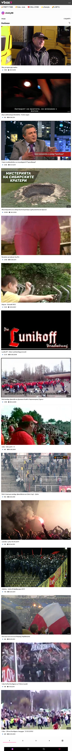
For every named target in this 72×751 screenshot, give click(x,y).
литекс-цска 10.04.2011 (10, 541)
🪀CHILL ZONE (33, 7)
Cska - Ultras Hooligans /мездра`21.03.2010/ (17, 731)
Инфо (4, 19)
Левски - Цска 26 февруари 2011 (13, 589)
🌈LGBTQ (56, 7)
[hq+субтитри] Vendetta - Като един (15, 115)
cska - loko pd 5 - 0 (8, 447)
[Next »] (62, 741)
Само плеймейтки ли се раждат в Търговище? (19, 162)
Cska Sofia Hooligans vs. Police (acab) (15, 684)
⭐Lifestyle (45, 7)
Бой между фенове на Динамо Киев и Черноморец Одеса (22, 399)
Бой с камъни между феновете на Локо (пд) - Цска (20, 494)
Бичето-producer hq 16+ (11, 257)
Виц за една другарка (9, 67)
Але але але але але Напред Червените (16, 636)
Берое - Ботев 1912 (9, 304)
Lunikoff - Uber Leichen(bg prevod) (14, 352)
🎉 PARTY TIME (7, 7)
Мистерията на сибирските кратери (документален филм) (24, 209)
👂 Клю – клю (20, 7)
